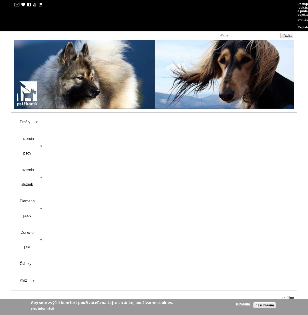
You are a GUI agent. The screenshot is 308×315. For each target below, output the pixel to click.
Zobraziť (29, 141)
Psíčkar (288, 117)
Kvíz (221, 99)
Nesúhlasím (264, 305)
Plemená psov (134, 99)
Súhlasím (243, 304)
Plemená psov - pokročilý (37, 158)
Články (200, 99)
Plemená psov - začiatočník (39, 196)
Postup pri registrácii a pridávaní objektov (216, 4)
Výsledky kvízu (62, 141)
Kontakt (91, 141)
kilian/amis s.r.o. (140, 281)
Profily (25, 99)
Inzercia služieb (94, 99)
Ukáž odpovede (264, 158)
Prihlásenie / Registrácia (272, 4)
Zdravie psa (170, 99)
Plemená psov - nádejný (36, 184)
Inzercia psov (55, 99)
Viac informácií (42, 308)
